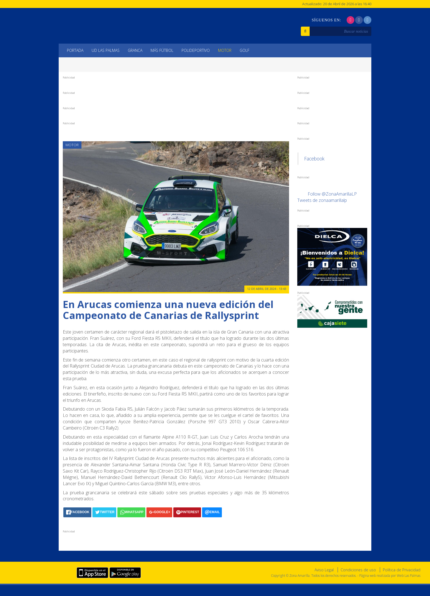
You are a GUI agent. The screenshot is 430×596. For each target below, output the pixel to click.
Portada (75, 50)
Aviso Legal (324, 569)
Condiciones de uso (358, 569)
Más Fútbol (162, 50)
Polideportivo (196, 50)
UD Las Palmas (106, 50)
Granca (135, 50)
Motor (224, 50)
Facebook (314, 158)
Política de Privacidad (401, 569)
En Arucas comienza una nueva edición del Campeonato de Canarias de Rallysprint (168, 310)
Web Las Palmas (408, 575)
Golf (244, 50)
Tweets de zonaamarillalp (322, 200)
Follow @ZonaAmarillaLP (332, 194)
